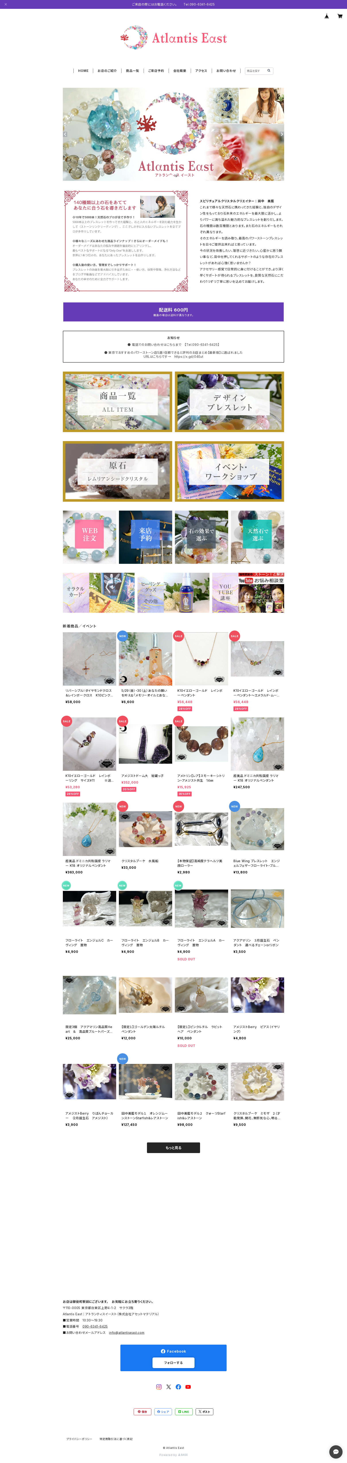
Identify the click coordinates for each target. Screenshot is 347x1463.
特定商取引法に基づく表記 (116, 1439)
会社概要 (179, 71)
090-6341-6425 (95, 1326)
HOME (83, 71)
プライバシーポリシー (79, 1439)
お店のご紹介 (107, 71)
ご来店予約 (156, 71)
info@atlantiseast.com (127, 1332)
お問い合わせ (226, 71)
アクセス (201, 71)
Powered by (173, 1455)
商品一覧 (132, 71)
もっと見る (173, 1148)
